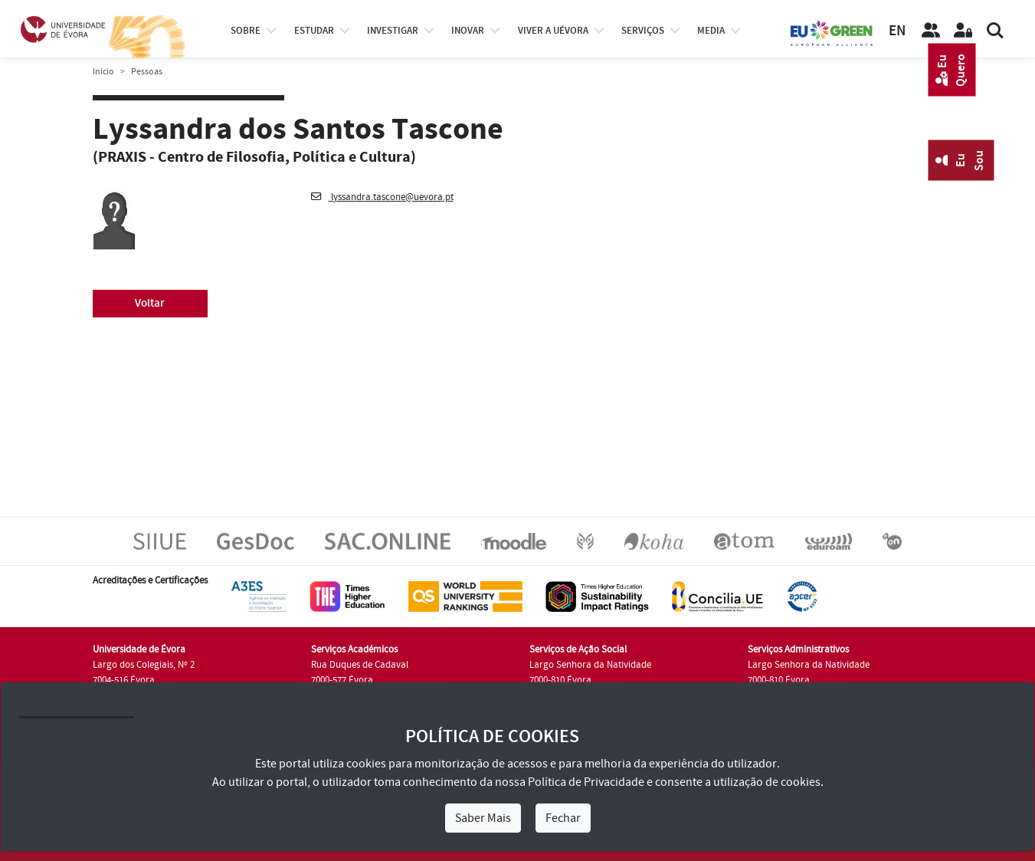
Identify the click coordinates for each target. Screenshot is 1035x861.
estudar (314, 31)
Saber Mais (483, 818)
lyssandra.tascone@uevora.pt (382, 197)
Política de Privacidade (586, 782)
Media (711, 31)
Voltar (150, 303)
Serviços (642, 31)
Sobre (245, 31)
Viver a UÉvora (553, 31)
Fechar (563, 818)
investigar (392, 31)
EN (897, 31)
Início (103, 71)
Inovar (467, 31)
